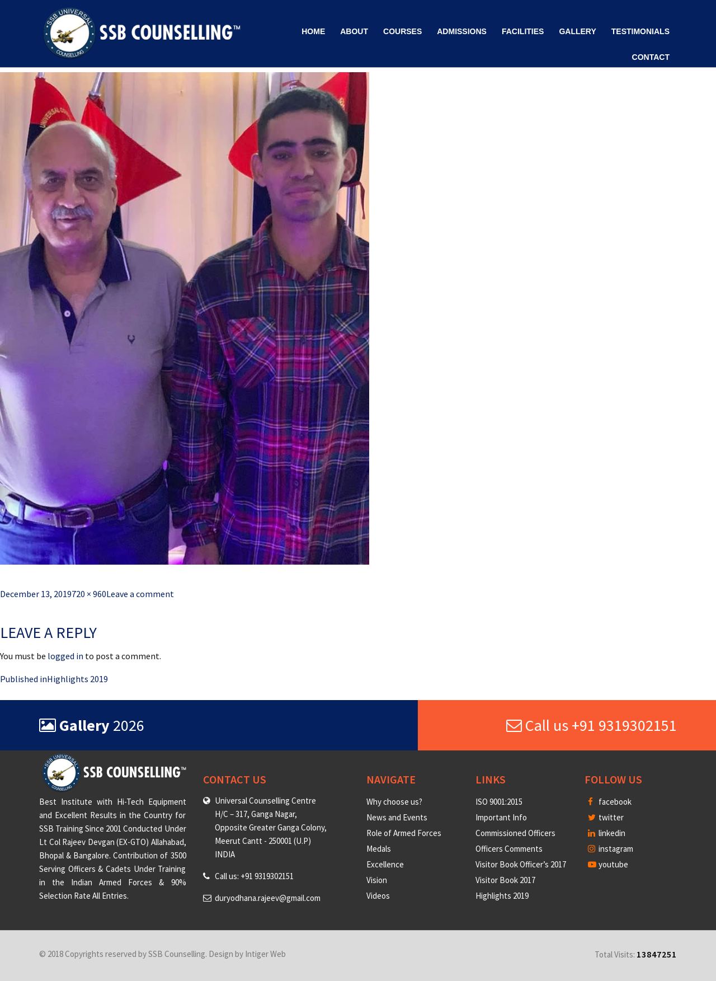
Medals (378, 848)
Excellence (385, 864)
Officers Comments (509, 848)
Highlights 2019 (502, 895)
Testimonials (640, 31)
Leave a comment (140, 593)
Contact (651, 57)
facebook (610, 801)
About (354, 31)
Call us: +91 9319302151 (254, 876)
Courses (402, 31)
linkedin (606, 833)
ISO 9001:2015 (498, 801)
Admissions (462, 31)
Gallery (577, 31)
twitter (606, 817)
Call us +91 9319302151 (591, 725)
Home (313, 31)
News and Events (396, 817)
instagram (610, 848)
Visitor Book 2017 (505, 880)
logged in (65, 655)
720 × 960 (89, 593)
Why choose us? (394, 801)
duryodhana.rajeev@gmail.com (268, 898)
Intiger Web (265, 954)
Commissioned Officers (515, 833)
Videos (378, 895)
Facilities (523, 31)
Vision (376, 880)
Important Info (501, 817)
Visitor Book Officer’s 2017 (520, 864)
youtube (608, 864)
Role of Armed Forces (403, 833)
